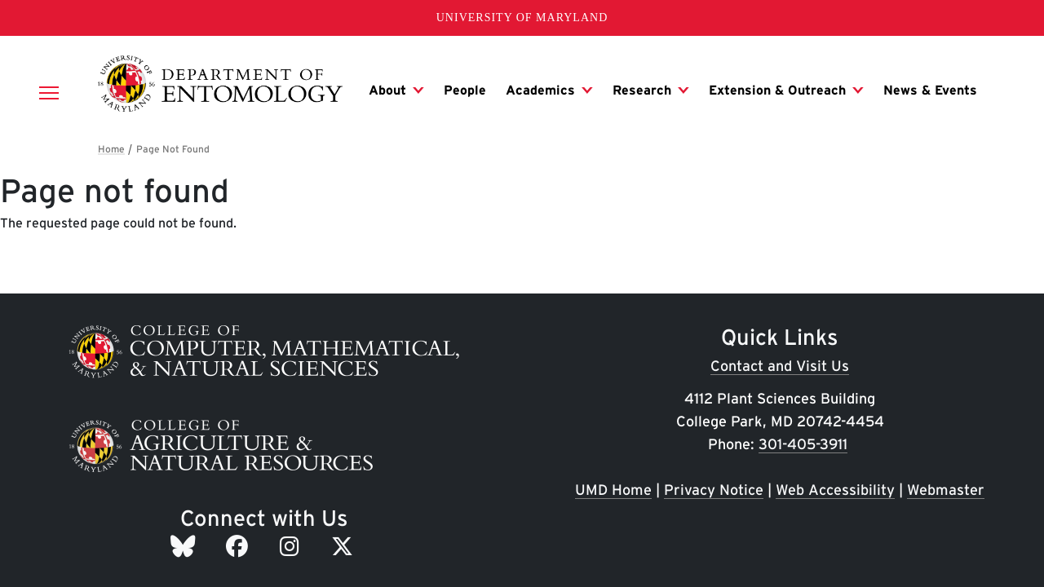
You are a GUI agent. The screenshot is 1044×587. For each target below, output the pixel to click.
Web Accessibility (835, 489)
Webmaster (945, 489)
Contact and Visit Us (779, 365)
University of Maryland (522, 17)
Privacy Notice (713, 489)
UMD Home (613, 489)
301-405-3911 (803, 443)
